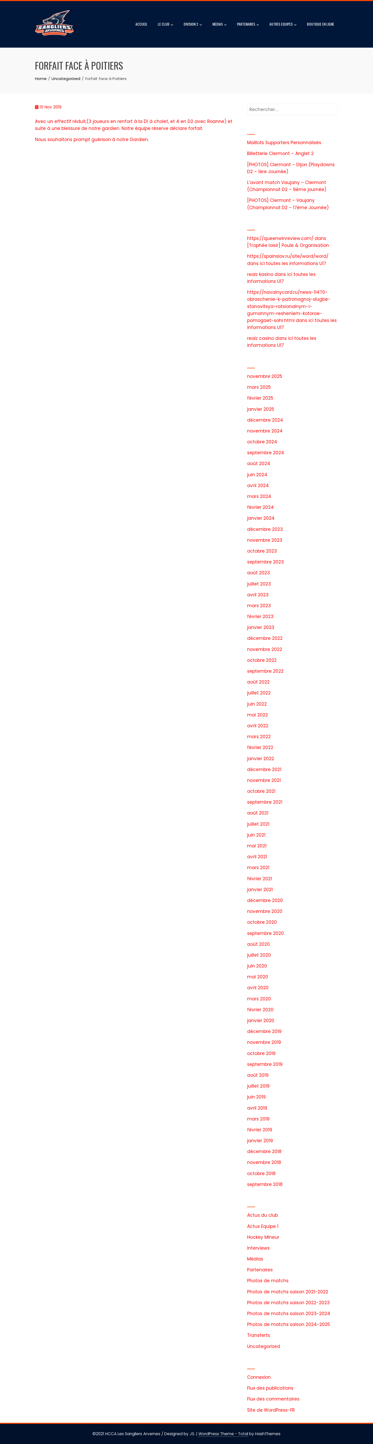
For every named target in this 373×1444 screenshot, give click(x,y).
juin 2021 (256, 835)
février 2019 (259, 1130)
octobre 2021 (261, 791)
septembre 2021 (264, 802)
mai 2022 (257, 715)
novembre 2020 (264, 911)
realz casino (260, 338)
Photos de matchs (268, 1281)
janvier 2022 (260, 759)
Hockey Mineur (263, 1237)
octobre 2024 (262, 442)
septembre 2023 (265, 562)
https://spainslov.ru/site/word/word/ (287, 256)
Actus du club (262, 1215)
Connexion (259, 1377)
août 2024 (258, 463)
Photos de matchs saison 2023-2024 (288, 1313)
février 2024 (260, 507)
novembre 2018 (264, 1162)
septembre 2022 (265, 671)
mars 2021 (258, 867)
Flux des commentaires (273, 1399)
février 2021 (259, 879)
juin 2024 (257, 475)
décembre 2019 (264, 1031)
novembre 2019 (264, 1042)
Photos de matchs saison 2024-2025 (288, 1324)
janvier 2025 (260, 409)
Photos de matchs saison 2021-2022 (287, 1292)
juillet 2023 (259, 584)
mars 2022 (259, 737)
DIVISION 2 (193, 24)
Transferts (258, 1335)
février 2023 (260, 616)
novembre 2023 (264, 540)
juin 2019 (256, 1097)
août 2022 (258, 682)
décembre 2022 (265, 638)
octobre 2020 (262, 922)
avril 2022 (257, 726)
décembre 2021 (264, 769)
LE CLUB (165, 24)
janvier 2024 (261, 518)
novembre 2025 (264, 376)
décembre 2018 (264, 1151)
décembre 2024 (265, 420)
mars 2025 (259, 387)
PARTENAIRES (248, 24)
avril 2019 (257, 1108)
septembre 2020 (265, 933)
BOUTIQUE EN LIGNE (320, 24)
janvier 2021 (260, 889)
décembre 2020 (265, 900)
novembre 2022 (264, 649)
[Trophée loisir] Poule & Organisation (288, 245)
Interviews (258, 1248)
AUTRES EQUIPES (283, 24)
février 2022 (260, 747)
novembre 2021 (264, 780)
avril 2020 (258, 988)
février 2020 (260, 1010)
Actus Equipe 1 (262, 1226)
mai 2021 (257, 846)
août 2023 (258, 573)
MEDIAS (219, 24)
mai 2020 (257, 977)
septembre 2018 (265, 1184)
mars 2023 (259, 606)
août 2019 (258, 1075)
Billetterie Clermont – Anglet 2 (280, 153)
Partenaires (260, 1270)
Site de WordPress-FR (271, 1410)
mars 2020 (259, 999)
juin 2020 (257, 966)
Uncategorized (263, 1346)
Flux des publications (270, 1388)
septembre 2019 (265, 1064)
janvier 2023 (260, 627)
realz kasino (260, 274)
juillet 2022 (259, 693)
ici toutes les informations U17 (293, 263)
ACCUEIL (141, 24)
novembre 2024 (265, 431)
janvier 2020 (260, 1020)
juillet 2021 (258, 824)
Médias (255, 1259)
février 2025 (260, 398)
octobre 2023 (262, 551)
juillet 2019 (258, 1086)
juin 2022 (257, 704)
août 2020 (258, 944)
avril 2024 (258, 485)
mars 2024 (259, 496)
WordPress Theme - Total (223, 1433)
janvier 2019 (260, 1141)
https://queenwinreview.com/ (280, 238)
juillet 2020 (259, 955)
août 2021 (257, 813)
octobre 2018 (261, 1173)
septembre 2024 (265, 453)
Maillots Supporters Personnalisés (284, 143)
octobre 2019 (261, 1053)
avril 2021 (257, 857)
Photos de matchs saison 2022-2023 (288, 1303)
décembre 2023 (265, 529)
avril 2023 (258, 595)
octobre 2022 (262, 660)
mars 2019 (258, 1119)
